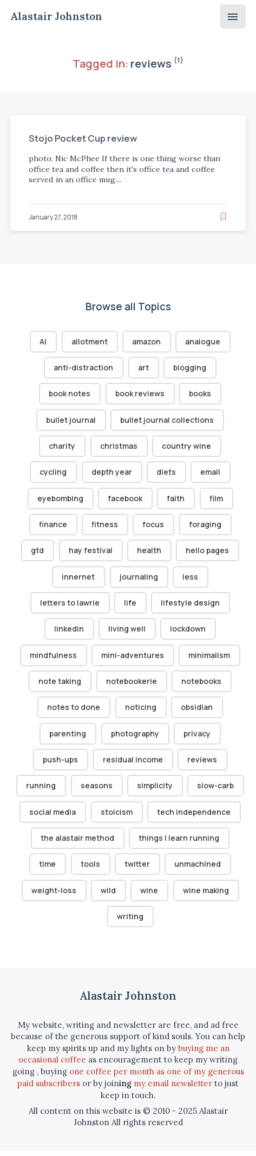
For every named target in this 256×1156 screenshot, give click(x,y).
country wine (187, 447)
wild (108, 896)
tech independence (194, 817)
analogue (203, 341)
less (191, 579)
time (47, 870)
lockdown (188, 632)
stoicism (117, 817)
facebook (125, 500)
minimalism (210, 658)
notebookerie (131, 685)
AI (43, 341)
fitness (104, 526)
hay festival (90, 553)
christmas (118, 447)
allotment (89, 341)
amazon (146, 341)
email (211, 473)
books (200, 394)
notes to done (73, 711)
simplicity (155, 791)
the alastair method (77, 843)
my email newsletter (173, 1089)
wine (150, 896)
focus (154, 526)
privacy (198, 738)
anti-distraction (83, 368)
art (143, 368)
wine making (206, 896)
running (40, 791)
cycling (53, 473)
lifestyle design (190, 606)
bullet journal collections (168, 421)
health (149, 553)
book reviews (140, 394)
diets (166, 473)
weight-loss (53, 896)
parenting (67, 738)
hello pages (208, 553)
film (217, 500)
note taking (59, 685)
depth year (111, 473)
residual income (133, 764)
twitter (137, 870)
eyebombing (59, 500)
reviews (203, 764)
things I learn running (179, 843)
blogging (190, 368)
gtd (37, 553)
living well (127, 632)
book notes (69, 394)
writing (130, 923)
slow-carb (216, 791)
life (130, 606)
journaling (139, 579)
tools (90, 870)
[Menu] (232, 16)
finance (53, 526)
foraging (205, 526)
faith (177, 500)
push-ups (60, 764)
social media (52, 817)
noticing (140, 711)
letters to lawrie (70, 606)
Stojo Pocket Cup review (84, 138)
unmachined (198, 870)
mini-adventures (133, 658)
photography (135, 738)
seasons (96, 791)
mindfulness (53, 658)
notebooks (202, 685)
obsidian (197, 711)
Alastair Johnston (57, 16)
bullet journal (70, 421)
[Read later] (223, 216)
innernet (78, 579)
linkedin (69, 632)
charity (62, 447)
